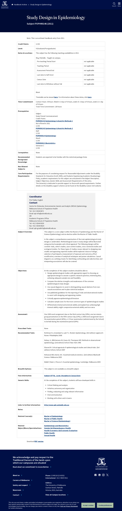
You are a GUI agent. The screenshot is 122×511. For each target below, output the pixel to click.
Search (114, 4)
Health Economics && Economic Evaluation (60, 430)
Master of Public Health (53, 419)
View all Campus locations (55, 495)
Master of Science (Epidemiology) (57, 421)
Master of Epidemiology (53, 416)
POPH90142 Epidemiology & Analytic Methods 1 (54, 121)
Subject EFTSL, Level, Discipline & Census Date (62, 376)
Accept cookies (88, 505)
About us (16, 475)
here (56, 97)
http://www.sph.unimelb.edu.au (56, 405)
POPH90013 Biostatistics (45, 143)
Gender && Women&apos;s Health (57, 428)
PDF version (38, 441)
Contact (16, 495)
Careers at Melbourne (21, 480)
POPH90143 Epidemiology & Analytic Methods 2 (54, 128)
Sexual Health (49, 435)
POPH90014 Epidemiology (46, 136)
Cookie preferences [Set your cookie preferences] (105, 505)
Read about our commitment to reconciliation (31, 467)
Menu (119, 4)
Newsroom (17, 490)
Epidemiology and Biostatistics (56, 426)
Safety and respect (20, 485)
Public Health (49, 433)
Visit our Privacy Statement (69, 506)
